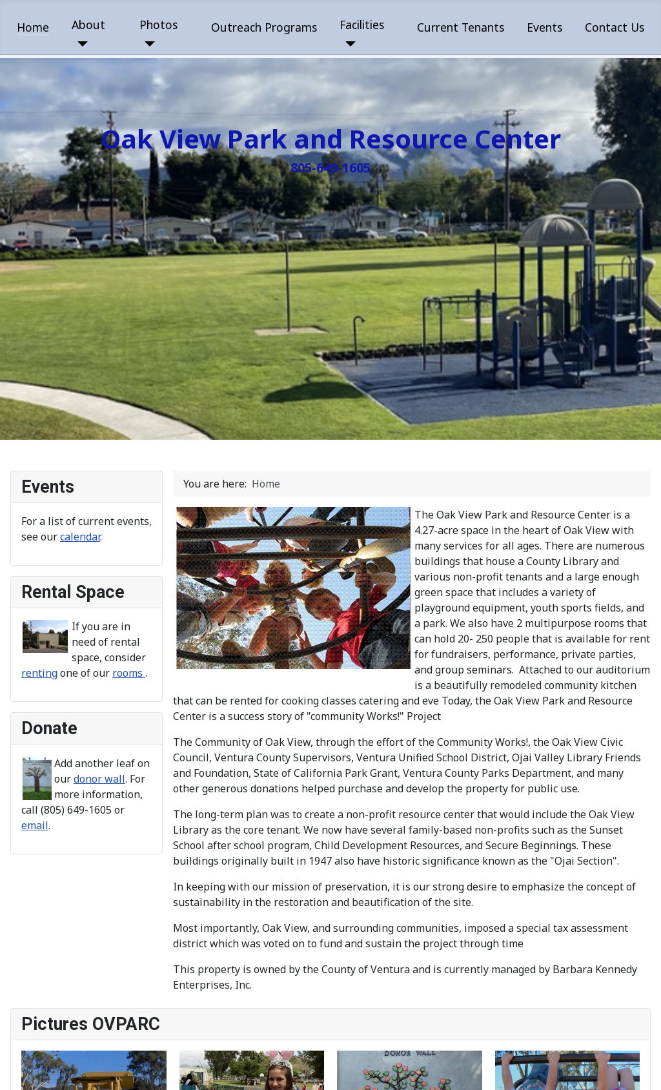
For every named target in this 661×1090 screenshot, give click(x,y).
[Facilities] (348, 44)
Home (33, 27)
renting (39, 673)
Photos (158, 24)
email (34, 825)
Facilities (362, 24)
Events (544, 27)
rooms (128, 673)
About (88, 24)
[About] (80, 44)
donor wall (99, 779)
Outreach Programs (264, 27)
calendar (80, 537)
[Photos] (147, 44)
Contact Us (614, 27)
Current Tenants (460, 27)
